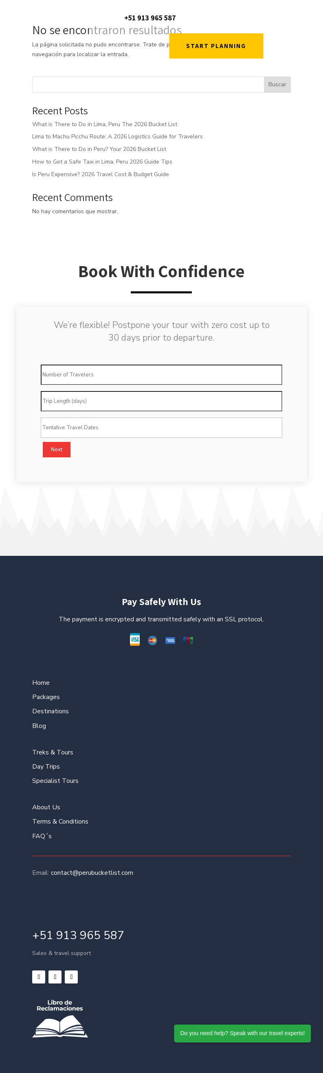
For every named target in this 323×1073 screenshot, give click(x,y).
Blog (39, 725)
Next (56, 449)
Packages (46, 697)
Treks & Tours (52, 752)
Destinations (50, 711)
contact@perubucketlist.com (92, 872)
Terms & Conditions (60, 821)
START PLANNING (216, 46)
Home (41, 682)
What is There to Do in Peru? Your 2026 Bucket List (99, 149)
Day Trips (46, 766)
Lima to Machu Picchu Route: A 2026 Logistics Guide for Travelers (117, 136)
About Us (46, 807)
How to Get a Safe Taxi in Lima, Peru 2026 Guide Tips (102, 162)
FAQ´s (42, 836)
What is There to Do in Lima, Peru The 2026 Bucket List (104, 124)
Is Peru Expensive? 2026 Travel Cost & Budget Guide (100, 174)
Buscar (277, 84)
